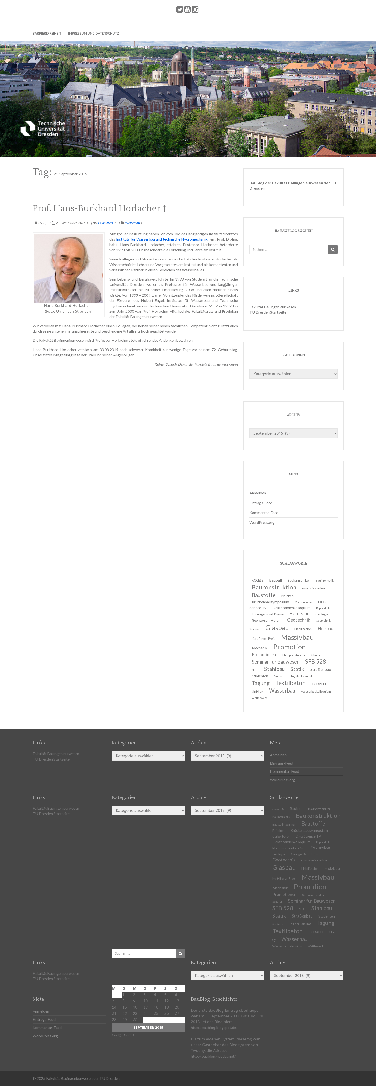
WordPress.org (262, 522)
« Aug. (117, 1034)
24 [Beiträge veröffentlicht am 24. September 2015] (145, 1013)
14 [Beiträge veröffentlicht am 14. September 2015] (114, 1007)
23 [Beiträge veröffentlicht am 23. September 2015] (135, 1013)
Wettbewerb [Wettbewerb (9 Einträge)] (259, 697)
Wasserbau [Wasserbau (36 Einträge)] (282, 690)
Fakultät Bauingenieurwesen (272, 307)
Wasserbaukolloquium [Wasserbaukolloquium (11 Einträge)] (316, 691)
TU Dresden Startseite (267, 312)
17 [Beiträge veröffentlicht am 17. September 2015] (145, 1007)
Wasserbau (132, 223)
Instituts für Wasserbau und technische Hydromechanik (162, 239)
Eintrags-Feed (260, 502)
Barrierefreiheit (47, 33)
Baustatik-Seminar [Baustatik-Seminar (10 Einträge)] (313, 588)
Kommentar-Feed (263, 512)
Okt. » (129, 1034)
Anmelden (257, 493)
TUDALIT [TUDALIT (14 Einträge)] (316, 932)
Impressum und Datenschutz (93, 33)
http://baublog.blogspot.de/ (214, 1027)
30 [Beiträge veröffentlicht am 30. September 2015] (135, 1019)
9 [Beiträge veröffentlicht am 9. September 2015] (134, 1001)
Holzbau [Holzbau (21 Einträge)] (325, 628)
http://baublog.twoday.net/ (213, 1056)
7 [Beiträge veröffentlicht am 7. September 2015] (113, 1001)
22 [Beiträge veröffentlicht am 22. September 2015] (125, 1013)
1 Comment (103, 223)
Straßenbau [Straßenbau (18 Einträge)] (320, 669)
